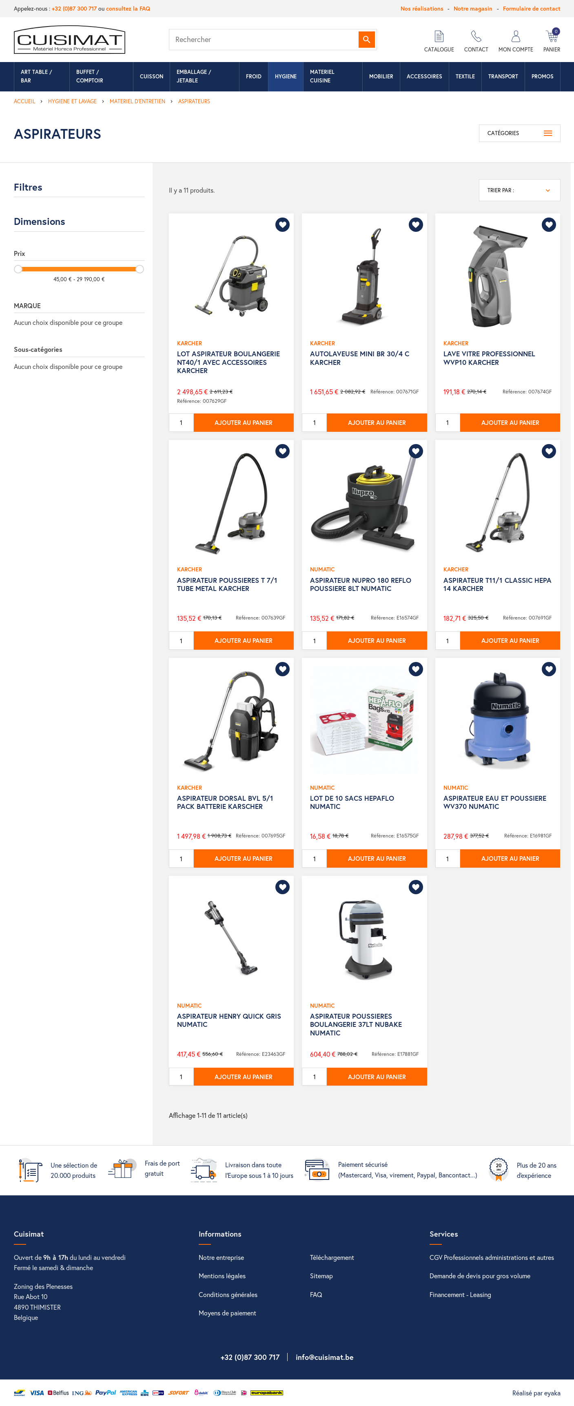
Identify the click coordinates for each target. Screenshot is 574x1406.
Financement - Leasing (460, 1294)
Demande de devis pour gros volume (480, 1275)
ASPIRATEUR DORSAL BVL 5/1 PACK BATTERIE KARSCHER (225, 802)
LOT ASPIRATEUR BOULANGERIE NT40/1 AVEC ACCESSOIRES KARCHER (228, 362)
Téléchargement (332, 1257)
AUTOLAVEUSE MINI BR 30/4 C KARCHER (359, 357)
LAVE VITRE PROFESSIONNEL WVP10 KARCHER (489, 357)
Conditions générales (228, 1294)
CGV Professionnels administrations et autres (492, 1257)
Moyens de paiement (227, 1312)
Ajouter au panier (244, 422)
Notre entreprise (221, 1257)
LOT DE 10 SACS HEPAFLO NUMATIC (352, 802)
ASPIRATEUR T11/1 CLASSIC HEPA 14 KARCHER (497, 584)
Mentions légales (222, 1275)
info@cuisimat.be (325, 1357)
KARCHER (189, 343)
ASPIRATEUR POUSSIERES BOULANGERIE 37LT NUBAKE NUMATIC (356, 1024)
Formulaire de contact (532, 8)
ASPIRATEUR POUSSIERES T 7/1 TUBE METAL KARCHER (227, 584)
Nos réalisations (422, 8)
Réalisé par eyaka (536, 1392)
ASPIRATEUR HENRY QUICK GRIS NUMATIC (229, 1020)
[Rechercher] (273, 39)
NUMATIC (322, 569)
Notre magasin (473, 8)
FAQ (316, 1294)
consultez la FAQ (128, 8)
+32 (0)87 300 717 (74, 8)
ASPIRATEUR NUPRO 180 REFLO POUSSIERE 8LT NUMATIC (360, 584)
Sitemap (321, 1275)
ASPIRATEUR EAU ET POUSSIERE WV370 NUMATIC (494, 802)
